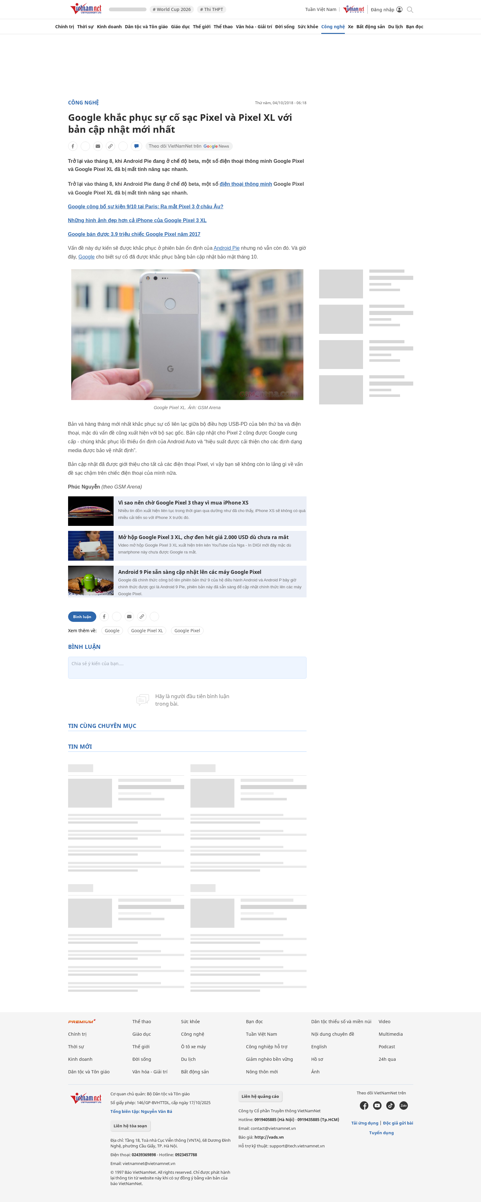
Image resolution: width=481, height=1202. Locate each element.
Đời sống (285, 26)
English (319, 1047)
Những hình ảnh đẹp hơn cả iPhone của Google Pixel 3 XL (137, 220)
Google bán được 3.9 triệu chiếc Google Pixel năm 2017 (134, 234)
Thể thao (223, 26)
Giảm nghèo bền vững (269, 1059)
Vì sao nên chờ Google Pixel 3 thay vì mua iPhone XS (183, 502)
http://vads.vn (269, 1137)
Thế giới (202, 26)
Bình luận (82, 616)
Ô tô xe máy (193, 1047)
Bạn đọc (414, 26)
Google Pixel (187, 630)
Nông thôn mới (262, 1072)
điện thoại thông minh (246, 184)
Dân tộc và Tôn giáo (146, 26)
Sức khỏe (308, 26)
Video (384, 1021)
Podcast (387, 1047)
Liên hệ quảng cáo (260, 1096)
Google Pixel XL (147, 630)
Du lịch (395, 26)
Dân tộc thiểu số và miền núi (341, 1021)
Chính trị (64, 26)
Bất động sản (370, 26)
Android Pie (227, 248)
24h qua (387, 1059)
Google (86, 256)
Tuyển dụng (381, 1132)
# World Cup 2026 (172, 9)
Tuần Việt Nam (320, 9)
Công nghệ (333, 26)
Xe (350, 26)
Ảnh (315, 1072)
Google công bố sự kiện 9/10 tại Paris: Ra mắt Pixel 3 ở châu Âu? (145, 206)
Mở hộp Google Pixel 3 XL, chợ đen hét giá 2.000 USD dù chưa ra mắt (203, 537)
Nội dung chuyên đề (332, 1034)
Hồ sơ (317, 1059)
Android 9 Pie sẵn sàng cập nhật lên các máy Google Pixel (189, 572)
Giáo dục (180, 26)
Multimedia (391, 1034)
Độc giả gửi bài (398, 1123)
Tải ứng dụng (364, 1123)
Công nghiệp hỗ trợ (266, 1047)
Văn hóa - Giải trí (254, 26)
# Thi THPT (211, 9)
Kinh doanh (109, 26)
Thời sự (85, 26)
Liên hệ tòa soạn (130, 1126)
